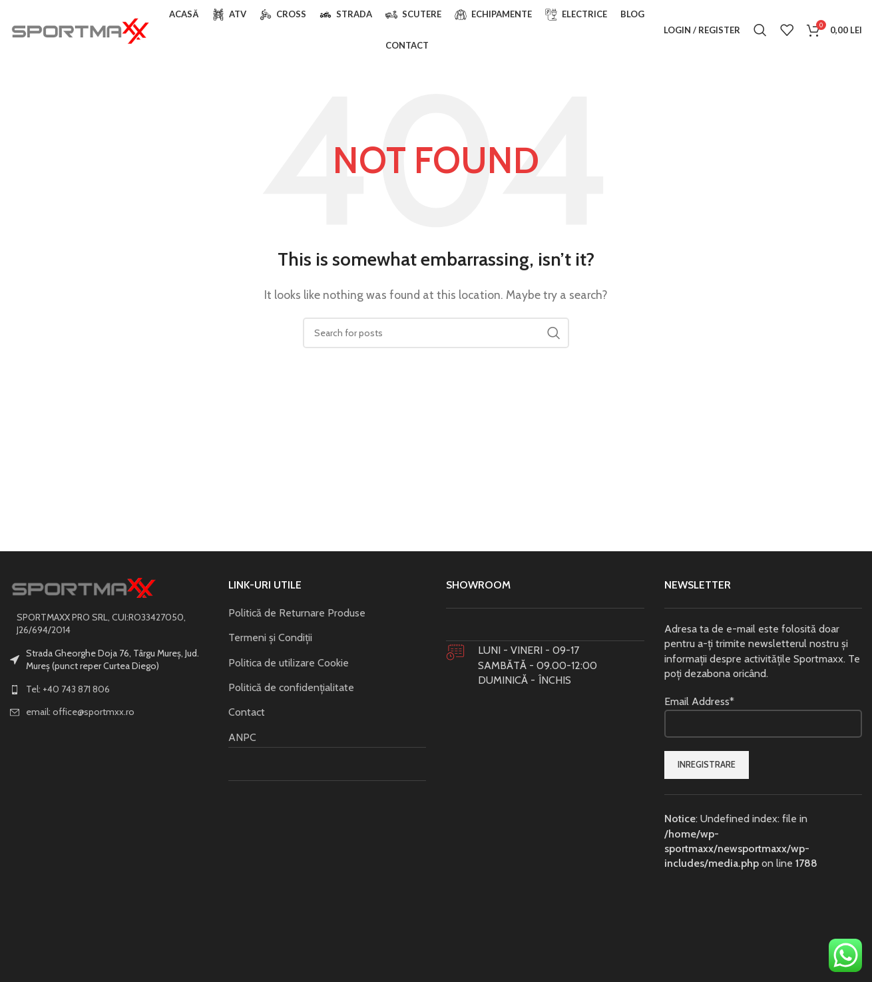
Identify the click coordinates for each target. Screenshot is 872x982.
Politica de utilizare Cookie (288, 662)
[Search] (760, 30)
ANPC (242, 737)
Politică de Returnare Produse (296, 613)
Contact (246, 712)
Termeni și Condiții (270, 637)
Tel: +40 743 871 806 (68, 689)
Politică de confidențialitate (291, 687)
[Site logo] (80, 29)
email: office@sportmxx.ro (80, 712)
